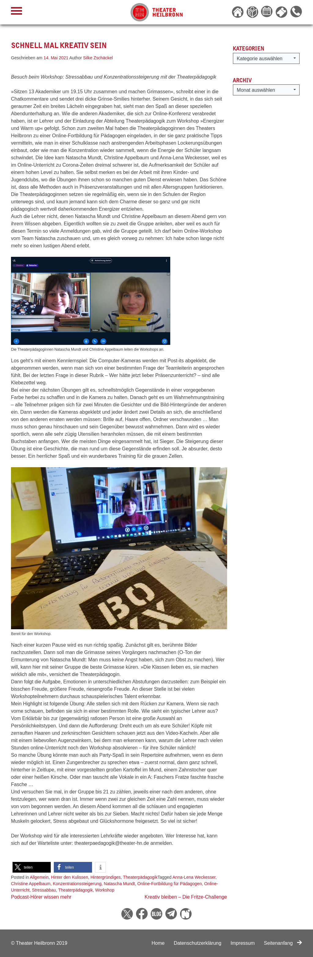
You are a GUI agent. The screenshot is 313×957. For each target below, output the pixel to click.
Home (158, 943)
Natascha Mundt (119, 883)
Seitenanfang (283, 943)
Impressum (242, 943)
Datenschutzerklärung (197, 943)
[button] (32, 867)
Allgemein (39, 877)
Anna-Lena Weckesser (193, 877)
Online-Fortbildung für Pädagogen (169, 883)
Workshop (104, 890)
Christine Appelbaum (30, 883)
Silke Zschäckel (98, 57)
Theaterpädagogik (140, 877)
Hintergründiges (105, 877)
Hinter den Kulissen (69, 877)
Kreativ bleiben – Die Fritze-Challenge (186, 897)
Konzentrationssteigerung (77, 883)
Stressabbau (44, 890)
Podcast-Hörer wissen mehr (41, 897)
